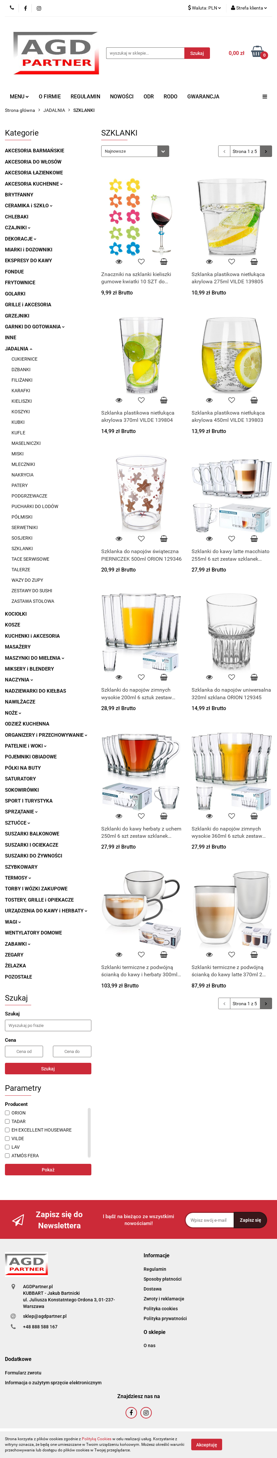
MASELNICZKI (26, 443)
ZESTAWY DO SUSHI (32, 590)
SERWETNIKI (25, 527)
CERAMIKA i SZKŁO (29, 206)
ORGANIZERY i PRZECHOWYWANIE (46, 735)
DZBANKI (21, 369)
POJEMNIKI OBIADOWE (31, 757)
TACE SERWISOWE (30, 559)
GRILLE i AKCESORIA (28, 305)
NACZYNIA (19, 680)
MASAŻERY (18, 647)
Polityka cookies (161, 1308)
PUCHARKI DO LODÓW (35, 506)
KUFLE (18, 432)
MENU (19, 96)
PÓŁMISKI (22, 517)
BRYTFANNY (19, 195)
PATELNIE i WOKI (26, 746)
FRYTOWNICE (20, 283)
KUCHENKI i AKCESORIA (32, 636)
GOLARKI (15, 294)
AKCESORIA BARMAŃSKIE (34, 151)
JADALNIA (18, 349)
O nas (149, 1345)
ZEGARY (14, 955)
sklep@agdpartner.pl (45, 1316)
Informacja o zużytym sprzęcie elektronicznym (53, 1382)
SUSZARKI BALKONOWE (32, 834)
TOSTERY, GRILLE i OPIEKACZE (39, 900)
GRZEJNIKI (17, 316)
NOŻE (13, 713)
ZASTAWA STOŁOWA (33, 601)
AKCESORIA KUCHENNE (34, 184)
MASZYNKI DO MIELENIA (34, 658)
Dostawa (153, 1289)
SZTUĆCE (17, 823)
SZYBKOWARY (21, 867)
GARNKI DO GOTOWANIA (35, 327)
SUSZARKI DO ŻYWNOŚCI (33, 856)
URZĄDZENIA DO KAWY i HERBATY (46, 911)
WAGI (13, 922)
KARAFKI (21, 390)
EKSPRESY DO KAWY (28, 261)
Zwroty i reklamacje (164, 1298)
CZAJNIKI (18, 228)
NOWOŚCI (122, 96)
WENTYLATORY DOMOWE (33, 933)
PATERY (20, 485)
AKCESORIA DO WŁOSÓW (33, 162)
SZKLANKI (22, 548)
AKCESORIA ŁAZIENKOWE (34, 173)
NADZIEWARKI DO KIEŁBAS (35, 691)
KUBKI (18, 422)
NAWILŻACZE (20, 702)
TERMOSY (18, 878)
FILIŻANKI (22, 380)
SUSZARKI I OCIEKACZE (31, 845)
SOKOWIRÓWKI (22, 790)
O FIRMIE (50, 96)
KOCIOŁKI (16, 614)
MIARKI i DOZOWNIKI (28, 250)
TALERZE (21, 569)
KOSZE (12, 625)
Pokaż (48, 1169)
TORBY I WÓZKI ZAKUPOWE (36, 889)
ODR (149, 96)
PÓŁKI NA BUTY (23, 768)
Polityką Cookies (96, 1439)
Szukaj (48, 1068)
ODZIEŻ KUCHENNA (27, 724)
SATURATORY (20, 779)
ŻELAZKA (15, 966)
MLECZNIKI (23, 464)
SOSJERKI (22, 538)
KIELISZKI (22, 401)
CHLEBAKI (16, 217)
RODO (170, 96)
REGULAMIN (85, 96)
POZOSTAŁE (18, 977)
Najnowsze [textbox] (115, 151)
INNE (10, 338)
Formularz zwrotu (23, 1372)
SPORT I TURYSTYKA (29, 801)
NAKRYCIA (23, 474)
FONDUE (14, 272)
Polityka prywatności (165, 1318)
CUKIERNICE (24, 359)
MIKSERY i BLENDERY (29, 669)
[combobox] (135, 151)
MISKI (18, 453)
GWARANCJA (203, 96)
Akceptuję (206, 1444)
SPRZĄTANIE (21, 812)
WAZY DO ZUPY (27, 580)
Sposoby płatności (163, 1279)
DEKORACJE (20, 239)
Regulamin (155, 1269)
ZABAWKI (18, 944)
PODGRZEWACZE (29, 496)
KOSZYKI (21, 411)
